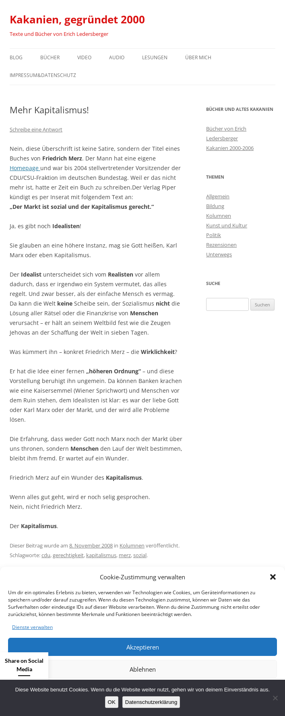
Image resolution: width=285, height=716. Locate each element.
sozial (140, 555)
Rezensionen (221, 244)
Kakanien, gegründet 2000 (77, 19)
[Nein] (275, 698)
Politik (213, 235)
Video (84, 57)
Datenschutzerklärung (151, 702)
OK (112, 702)
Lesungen (154, 57)
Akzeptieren (142, 647)
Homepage (25, 168)
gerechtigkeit (68, 555)
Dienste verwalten (32, 627)
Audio (116, 57)
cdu (45, 555)
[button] (273, 577)
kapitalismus (101, 555)
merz (125, 555)
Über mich (198, 57)
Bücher (50, 57)
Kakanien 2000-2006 (230, 148)
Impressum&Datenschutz (43, 75)
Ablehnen (143, 669)
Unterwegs (219, 254)
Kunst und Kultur (226, 225)
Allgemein (217, 196)
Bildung (215, 206)
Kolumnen (132, 545)
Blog (16, 57)
